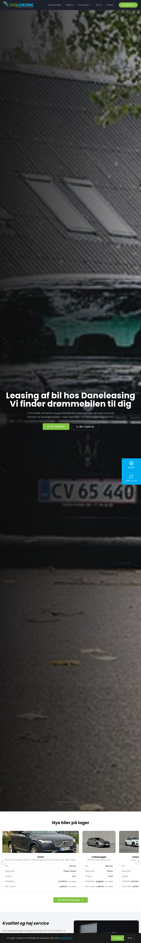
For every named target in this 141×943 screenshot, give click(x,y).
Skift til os (128, 5)
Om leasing (84, 5)
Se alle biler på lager (70, 900)
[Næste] (138, 861)
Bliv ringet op (85, 426)
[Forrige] (2, 861)
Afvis (130, 938)
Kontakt (110, 5)
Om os (99, 5)
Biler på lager (55, 5)
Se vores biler (56, 426)
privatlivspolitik (66, 938)
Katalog (69, 5)
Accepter (117, 938)
